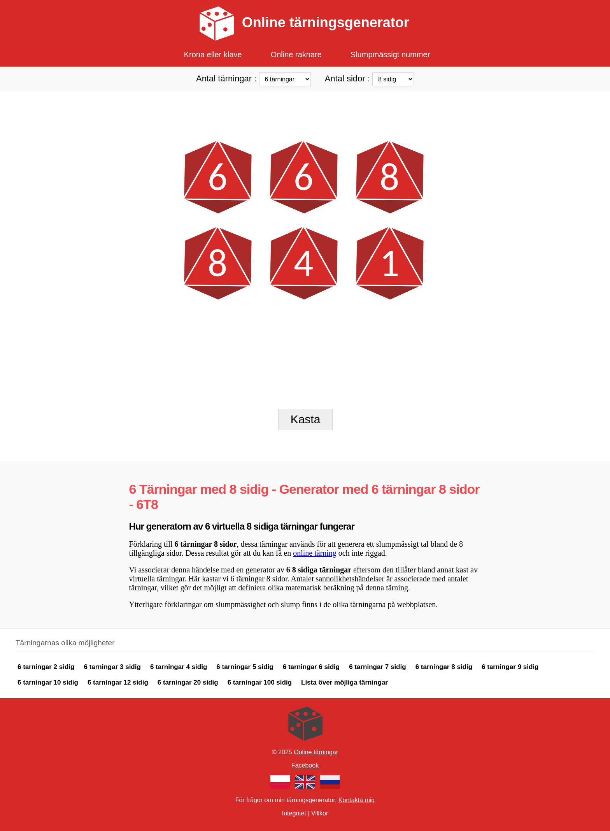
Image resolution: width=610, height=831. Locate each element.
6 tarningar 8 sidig (443, 667)
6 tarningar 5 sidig (244, 667)
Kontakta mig (356, 800)
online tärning (315, 553)
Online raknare (296, 54)
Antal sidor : (369, 78)
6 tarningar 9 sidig (510, 667)
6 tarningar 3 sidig (112, 667)
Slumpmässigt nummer (390, 54)
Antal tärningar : (254, 78)
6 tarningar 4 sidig (178, 667)
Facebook (305, 765)
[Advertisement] (305, 109)
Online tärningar (316, 752)
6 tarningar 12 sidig (118, 682)
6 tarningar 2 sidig (46, 667)
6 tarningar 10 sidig (48, 682)
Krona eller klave (213, 54)
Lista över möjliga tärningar (344, 682)
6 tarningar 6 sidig (311, 667)
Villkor (319, 813)
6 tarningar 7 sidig (377, 667)
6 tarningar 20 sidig (188, 682)
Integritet (294, 813)
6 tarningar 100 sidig (260, 682)
